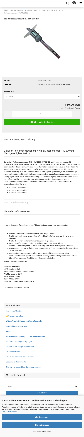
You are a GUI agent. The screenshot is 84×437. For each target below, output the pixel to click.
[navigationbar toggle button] (80, 3)
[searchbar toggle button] (67, 3)
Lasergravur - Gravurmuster (16, 362)
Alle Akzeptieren (42, 417)
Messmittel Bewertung (16, 202)
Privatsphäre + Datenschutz (16, 326)
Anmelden (42, 393)
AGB (7, 331)
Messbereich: (9, 91)
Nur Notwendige (42, 425)
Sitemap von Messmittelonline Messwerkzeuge (23, 367)
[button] (8, 114)
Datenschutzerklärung (10, 412)
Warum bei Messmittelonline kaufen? (20, 357)
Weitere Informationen (42, 432)
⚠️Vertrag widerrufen (14, 316)
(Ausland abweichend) (62, 84)
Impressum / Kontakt (14, 311)
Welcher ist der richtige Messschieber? (20, 347)
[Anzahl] (42, 114)
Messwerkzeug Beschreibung (19, 139)
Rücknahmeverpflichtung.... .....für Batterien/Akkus (25, 336)
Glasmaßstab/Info (13, 352)
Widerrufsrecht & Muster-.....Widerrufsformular (24, 321)
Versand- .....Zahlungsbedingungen (19, 341)
